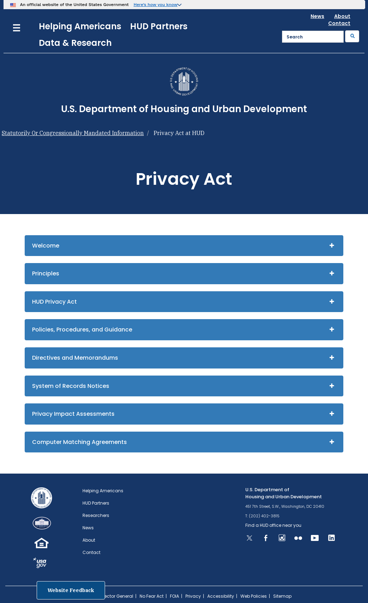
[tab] (184, 246)
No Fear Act (152, 596)
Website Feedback (71, 590)
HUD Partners (159, 26)
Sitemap (282, 596)
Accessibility (220, 596)
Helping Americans (80, 26)
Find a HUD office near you (273, 525)
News (317, 16)
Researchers (95, 515)
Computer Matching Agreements (79, 442)
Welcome (45, 246)
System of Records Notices (70, 386)
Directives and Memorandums (75, 358)
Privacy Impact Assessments (73, 414)
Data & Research (75, 43)
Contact (339, 23)
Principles (45, 273)
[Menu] (16, 27)
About (342, 16)
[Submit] (352, 36)
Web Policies (253, 596)
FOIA (174, 596)
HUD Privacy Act (54, 302)
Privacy (193, 596)
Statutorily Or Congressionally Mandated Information (73, 132)
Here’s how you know (156, 4)
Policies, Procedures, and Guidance (82, 329)
